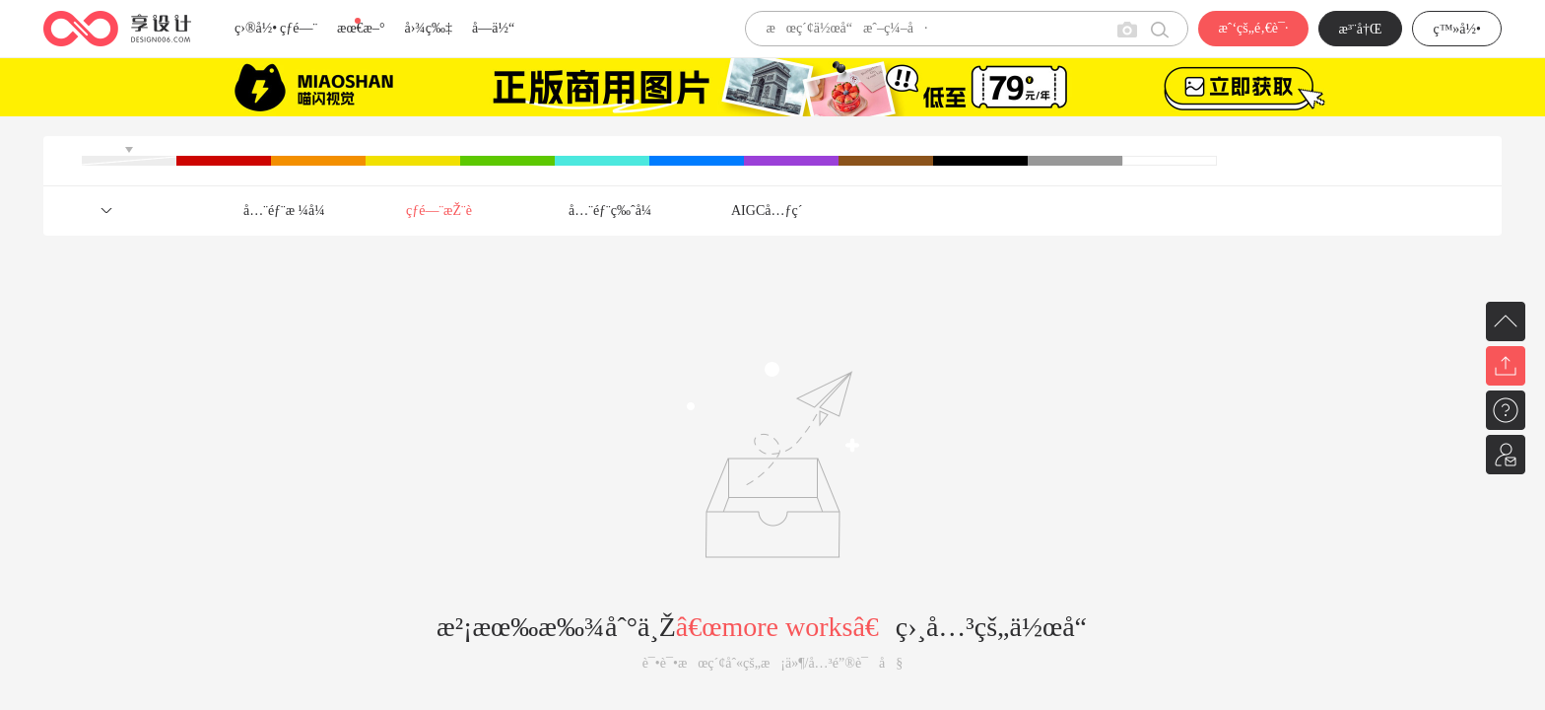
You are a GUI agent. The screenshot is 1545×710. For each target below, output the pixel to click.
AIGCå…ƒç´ (768, 210)
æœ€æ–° (360, 28)
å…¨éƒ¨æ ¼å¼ (289, 210)
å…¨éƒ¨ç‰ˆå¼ (615, 210)
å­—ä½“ (493, 28)
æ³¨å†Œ (1360, 29)
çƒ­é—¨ (298, 28)
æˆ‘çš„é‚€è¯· (1253, 28)
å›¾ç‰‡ (428, 28)
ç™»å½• (1457, 29)
